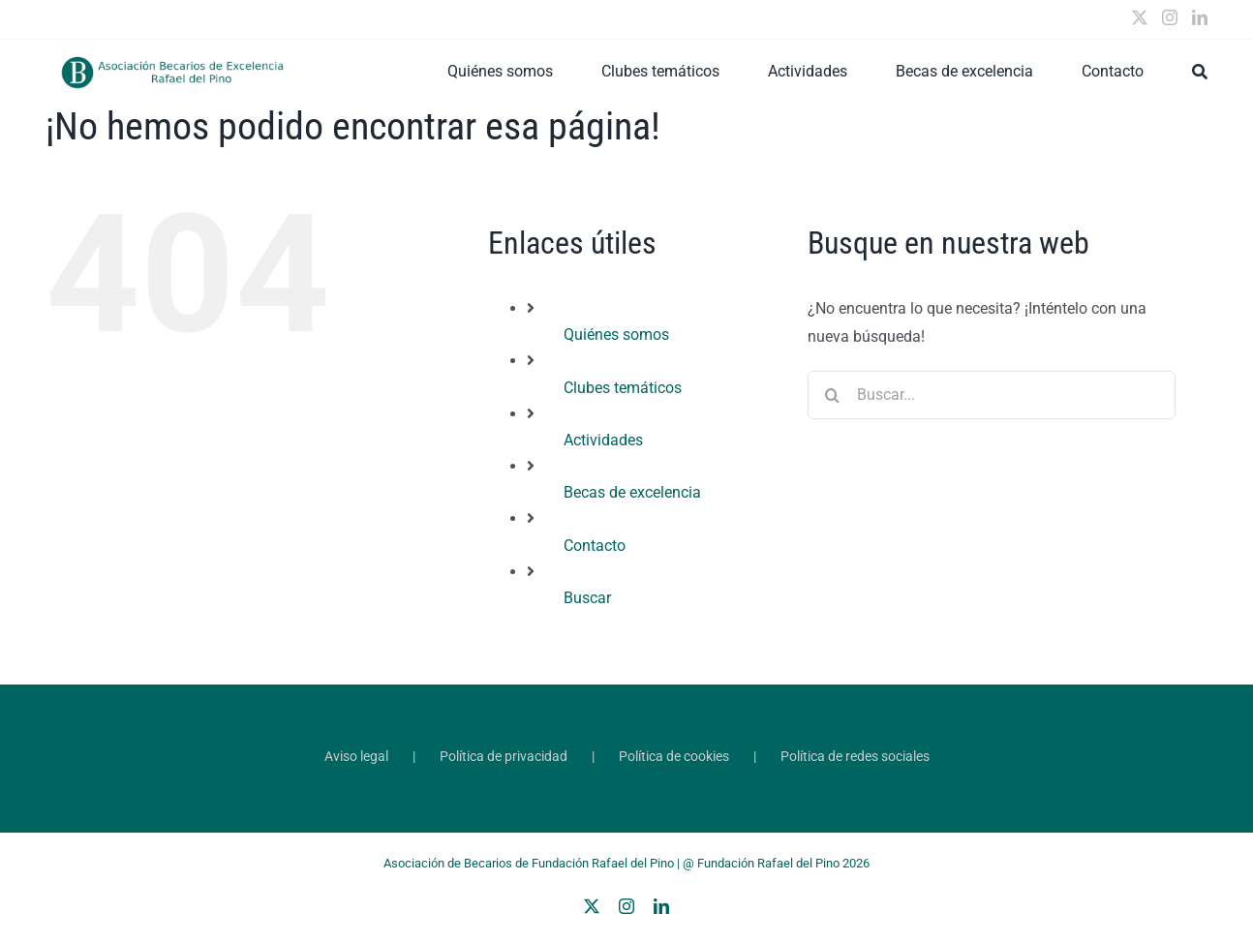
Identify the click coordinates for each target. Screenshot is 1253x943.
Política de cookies (674, 756)
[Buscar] (1199, 72)
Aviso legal (356, 756)
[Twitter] (1139, 17)
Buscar (587, 598)
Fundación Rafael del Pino (768, 863)
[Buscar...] (992, 395)
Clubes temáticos (623, 388)
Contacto (595, 545)
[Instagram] (1169, 17)
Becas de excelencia (632, 492)
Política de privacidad (503, 756)
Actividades (603, 440)
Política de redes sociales (855, 756)
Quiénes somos (616, 334)
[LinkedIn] (1199, 17)
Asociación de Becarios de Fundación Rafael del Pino (528, 863)
